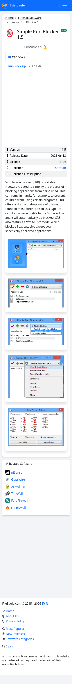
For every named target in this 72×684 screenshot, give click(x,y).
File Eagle (13, 5)
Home (9, 18)
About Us (12, 616)
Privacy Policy (15, 621)
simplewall (18, 508)
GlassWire (18, 479)
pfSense (16, 472)
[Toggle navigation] (65, 5)
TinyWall (17, 493)
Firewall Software (30, 18)
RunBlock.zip (17, 66)
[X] (47, 603)
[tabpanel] (37, 66)
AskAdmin (18, 486)
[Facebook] (43, 603)
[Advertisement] (36, 107)
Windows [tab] (16, 57)
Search (10, 646)
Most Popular (15, 629)
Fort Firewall (19, 501)
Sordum (60, 168)
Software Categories (20, 639)
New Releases (15, 634)
